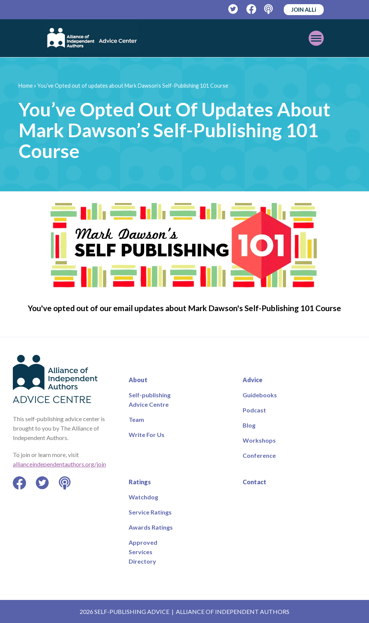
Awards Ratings (151, 527)
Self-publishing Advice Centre (150, 399)
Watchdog (143, 497)
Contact (254, 481)
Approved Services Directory (143, 552)
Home (25, 85)
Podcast (254, 410)
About (138, 379)
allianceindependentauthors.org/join (59, 464)
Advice (253, 379)
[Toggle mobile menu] (316, 38)
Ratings (140, 481)
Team (136, 419)
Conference (259, 455)
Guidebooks (260, 394)
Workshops (259, 440)
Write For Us (147, 434)
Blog (249, 425)
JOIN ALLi (303, 9)
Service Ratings (150, 512)
